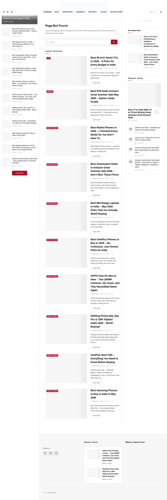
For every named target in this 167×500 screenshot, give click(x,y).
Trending (47, 12)
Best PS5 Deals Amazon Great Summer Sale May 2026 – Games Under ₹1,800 (24, 31)
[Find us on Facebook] (4, 11)
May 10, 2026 (104, 217)
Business (80, 12)
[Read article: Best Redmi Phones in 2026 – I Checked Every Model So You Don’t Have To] (66, 141)
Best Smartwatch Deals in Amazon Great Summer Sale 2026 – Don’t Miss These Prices (24, 57)
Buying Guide (116, 12)
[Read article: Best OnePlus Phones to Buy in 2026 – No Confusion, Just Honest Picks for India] (66, 253)
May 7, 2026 (148, 49)
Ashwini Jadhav (97, 68)
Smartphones (52, 128)
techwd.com (52, 493)
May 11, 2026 (108, 68)
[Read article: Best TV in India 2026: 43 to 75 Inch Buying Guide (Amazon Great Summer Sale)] (144, 95)
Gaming (50, 91)
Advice (104, 12)
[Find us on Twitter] (8, 11)
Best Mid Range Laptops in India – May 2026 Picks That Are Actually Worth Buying (24, 70)
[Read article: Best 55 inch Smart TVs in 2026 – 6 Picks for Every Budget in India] (66, 71)
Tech (56, 12)
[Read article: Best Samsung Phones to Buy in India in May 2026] (66, 404)
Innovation (68, 12)
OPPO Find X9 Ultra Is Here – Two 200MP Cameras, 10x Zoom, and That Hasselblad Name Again (24, 97)
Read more (98, 82)
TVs (48, 58)
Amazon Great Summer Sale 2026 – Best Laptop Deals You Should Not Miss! (24, 161)
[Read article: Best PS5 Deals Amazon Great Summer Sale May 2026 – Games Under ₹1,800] (66, 104)
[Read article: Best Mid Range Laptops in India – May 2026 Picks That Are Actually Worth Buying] (66, 216)
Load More (20, 173)
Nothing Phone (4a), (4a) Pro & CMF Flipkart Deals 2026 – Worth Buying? (24, 110)
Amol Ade (95, 142)
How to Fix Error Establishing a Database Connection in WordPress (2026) (151, 41)
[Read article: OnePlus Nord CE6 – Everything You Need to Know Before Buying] (66, 368)
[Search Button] (161, 12)
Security (92, 12)
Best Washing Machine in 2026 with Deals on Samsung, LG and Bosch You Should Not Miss (23, 148)
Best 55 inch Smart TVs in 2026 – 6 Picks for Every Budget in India (104, 61)
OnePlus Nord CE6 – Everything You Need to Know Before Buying (104, 358)
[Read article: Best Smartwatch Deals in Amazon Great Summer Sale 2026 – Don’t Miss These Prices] (66, 177)
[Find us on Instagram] (12, 11)
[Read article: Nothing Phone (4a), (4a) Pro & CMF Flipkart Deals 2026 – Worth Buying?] (66, 329)
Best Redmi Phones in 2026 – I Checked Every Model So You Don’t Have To (23, 44)
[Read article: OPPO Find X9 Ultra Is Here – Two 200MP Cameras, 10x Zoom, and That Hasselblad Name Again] (66, 289)
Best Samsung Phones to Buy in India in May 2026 (104, 394)
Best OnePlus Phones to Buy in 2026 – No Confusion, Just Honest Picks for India (24, 83)
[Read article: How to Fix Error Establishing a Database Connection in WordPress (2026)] (135, 40)
